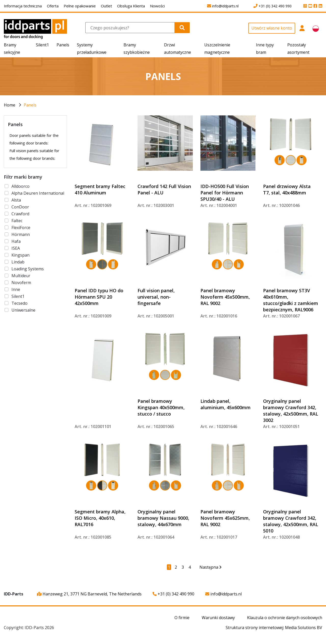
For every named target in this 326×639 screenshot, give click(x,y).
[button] (302, 31)
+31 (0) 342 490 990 (173, 594)
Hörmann (20, 234)
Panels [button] (63, 45)
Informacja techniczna (23, 5)
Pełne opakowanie (80, 5)
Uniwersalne (23, 310)
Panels (30, 105)
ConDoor (20, 207)
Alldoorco (20, 186)
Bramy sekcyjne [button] (12, 48)
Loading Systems (27, 269)
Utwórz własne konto (271, 28)
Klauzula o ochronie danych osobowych (284, 617)
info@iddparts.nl (223, 594)
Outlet (106, 5)
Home (9, 105)
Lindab (17, 262)
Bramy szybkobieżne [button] (137, 48)
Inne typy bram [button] (265, 48)
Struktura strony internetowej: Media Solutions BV (274, 627)
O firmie (181, 617)
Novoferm (21, 282)
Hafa (16, 241)
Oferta (53, 5)
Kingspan (20, 255)
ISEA (15, 248)
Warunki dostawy (218, 617)
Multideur (20, 275)
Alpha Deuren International (37, 193)
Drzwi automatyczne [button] (177, 48)
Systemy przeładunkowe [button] (91, 48)
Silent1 (17, 296)
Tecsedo (19, 303)
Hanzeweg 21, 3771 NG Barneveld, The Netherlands (89, 594)
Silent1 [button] (42, 45)
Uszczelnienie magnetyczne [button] (217, 48)
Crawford (20, 214)
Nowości (157, 5)
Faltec (16, 220)
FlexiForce (20, 227)
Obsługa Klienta (131, 5)
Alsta (16, 200)
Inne (15, 289)
